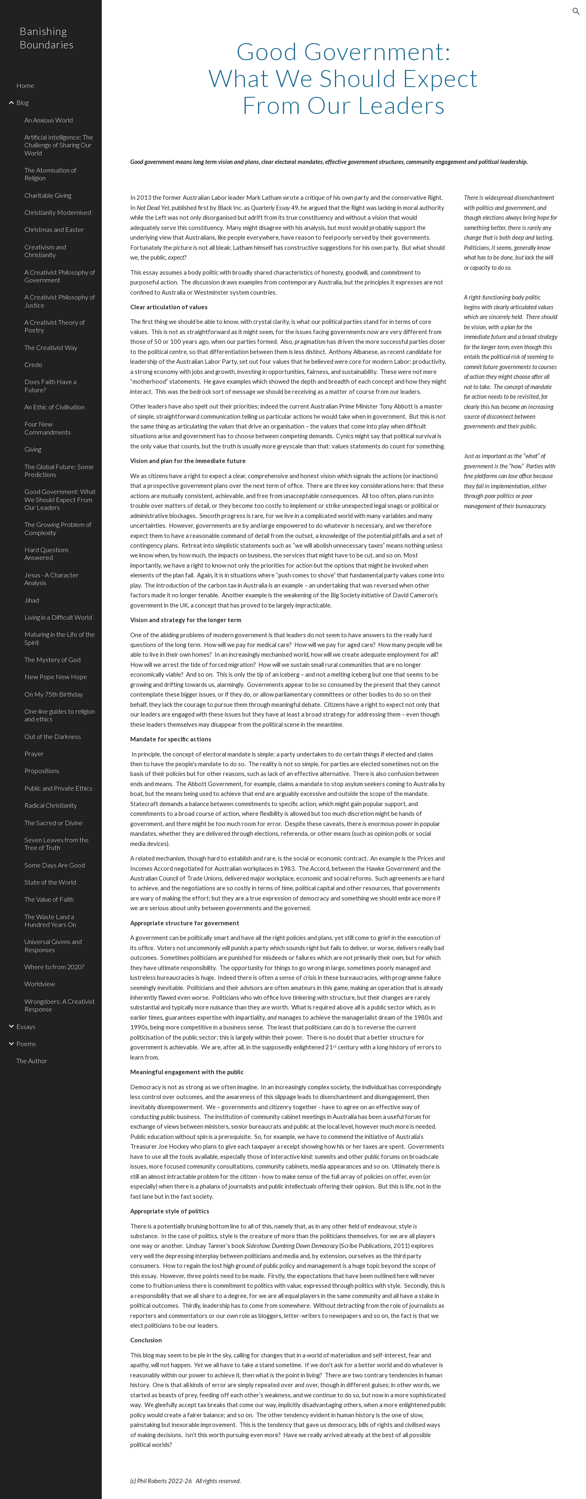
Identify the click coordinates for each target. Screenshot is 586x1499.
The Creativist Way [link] (50, 347)
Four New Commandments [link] (47, 427)
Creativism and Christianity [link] (45, 250)
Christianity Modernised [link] (57, 212)
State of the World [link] (50, 882)
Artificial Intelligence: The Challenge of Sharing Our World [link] (58, 145)
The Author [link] (31, 1060)
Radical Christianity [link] (50, 805)
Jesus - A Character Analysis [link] (51, 578)
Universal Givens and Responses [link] (53, 945)
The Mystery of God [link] (52, 659)
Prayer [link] (34, 753)
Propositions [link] (41, 770)
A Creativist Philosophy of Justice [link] (59, 300)
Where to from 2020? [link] (54, 966)
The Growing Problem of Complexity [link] (58, 528)
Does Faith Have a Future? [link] (50, 385)
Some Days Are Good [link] (54, 865)
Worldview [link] (39, 984)
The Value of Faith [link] (49, 899)
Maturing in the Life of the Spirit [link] (59, 638)
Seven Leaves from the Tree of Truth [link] (56, 843)
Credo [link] (33, 364)
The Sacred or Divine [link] (53, 822)
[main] (344, 77)
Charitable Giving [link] (47, 195)
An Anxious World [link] (48, 120)
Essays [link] (25, 1026)
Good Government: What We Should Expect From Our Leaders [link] (60, 499)
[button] (576, 11)
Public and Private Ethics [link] (58, 788)
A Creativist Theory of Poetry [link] (54, 326)
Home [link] (25, 85)
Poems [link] (26, 1043)
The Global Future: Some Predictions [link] (59, 470)
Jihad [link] (31, 600)
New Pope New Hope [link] (55, 676)
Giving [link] (32, 449)
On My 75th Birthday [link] (53, 694)
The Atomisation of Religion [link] (50, 173)
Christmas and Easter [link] (54, 229)
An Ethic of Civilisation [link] (54, 407)
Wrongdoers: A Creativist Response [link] (59, 1005)
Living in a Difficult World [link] (58, 617)
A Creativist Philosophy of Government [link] (59, 276)
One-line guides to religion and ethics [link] (59, 715)
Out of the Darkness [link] (52, 736)
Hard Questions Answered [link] (46, 553)
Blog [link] (22, 102)
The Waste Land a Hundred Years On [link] (50, 920)
